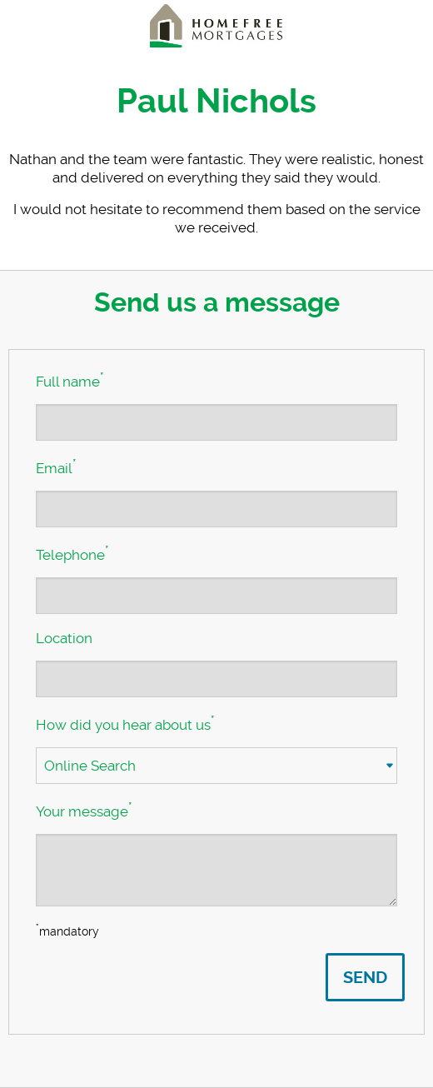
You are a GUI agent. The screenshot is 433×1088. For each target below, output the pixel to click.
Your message (84, 810)
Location (64, 638)
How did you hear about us (125, 723)
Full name (69, 380)
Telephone (72, 553)
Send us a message (217, 302)
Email (56, 467)
